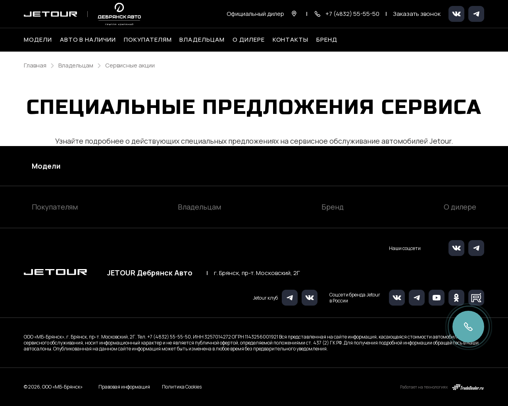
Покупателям (55, 207)
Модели (46, 166)
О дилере (249, 40)
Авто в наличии (88, 40)
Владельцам (199, 207)
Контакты (291, 40)
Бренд (332, 207)
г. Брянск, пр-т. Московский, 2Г (257, 273)
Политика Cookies (182, 387)
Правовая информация (124, 387)
